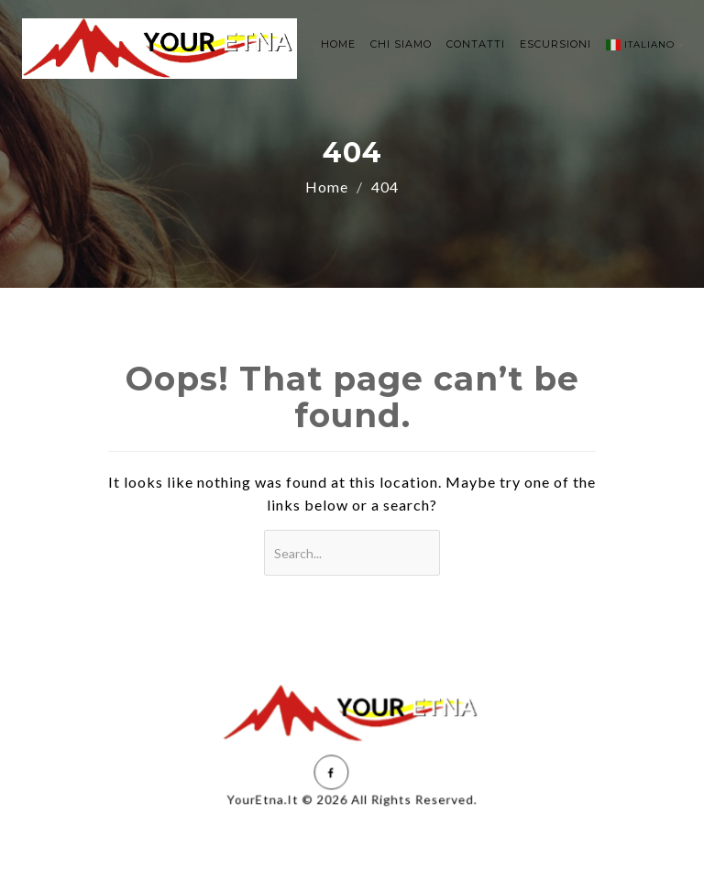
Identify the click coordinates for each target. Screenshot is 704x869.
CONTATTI (475, 44)
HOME (338, 44)
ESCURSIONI (555, 44)
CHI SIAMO (401, 44)
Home (326, 186)
